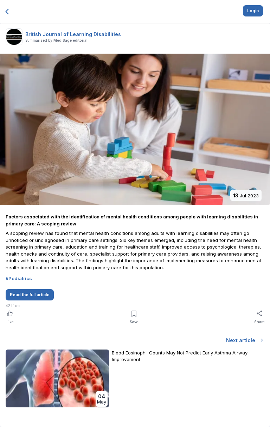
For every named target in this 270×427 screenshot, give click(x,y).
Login (253, 10)
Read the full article (30, 294)
